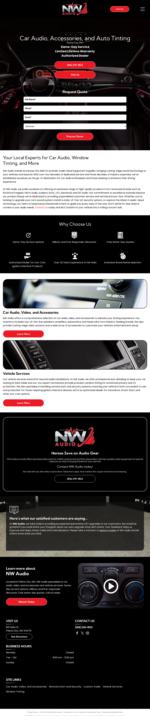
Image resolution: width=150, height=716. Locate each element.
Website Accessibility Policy (113, 712)
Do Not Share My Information (51, 712)
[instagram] (87, 633)
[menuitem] (27, 686)
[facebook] (77, 633)
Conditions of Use (70, 712)
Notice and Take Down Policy (90, 712)
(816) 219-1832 (84, 627)
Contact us (41, 207)
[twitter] (82, 633)
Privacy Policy (32, 712)
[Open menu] (142, 9)
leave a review (108, 530)
